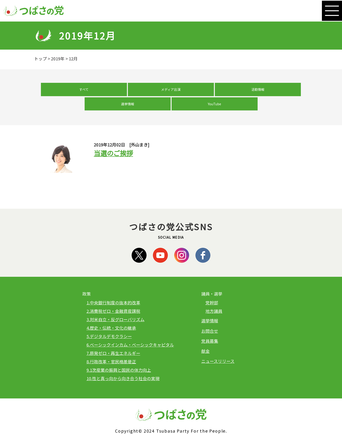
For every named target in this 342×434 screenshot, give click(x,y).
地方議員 (213, 300)
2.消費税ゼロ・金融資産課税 (113, 300)
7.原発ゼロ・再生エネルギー (113, 342)
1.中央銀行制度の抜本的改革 (113, 292)
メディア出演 (131, 91)
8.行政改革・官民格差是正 (111, 351)
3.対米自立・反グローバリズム (115, 309)
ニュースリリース (217, 350)
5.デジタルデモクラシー (109, 326)
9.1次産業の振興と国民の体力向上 (118, 359)
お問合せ (209, 320)
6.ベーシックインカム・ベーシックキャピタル (130, 334)
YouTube (249, 91)
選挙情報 (210, 91)
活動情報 (171, 91)
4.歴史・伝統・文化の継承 (111, 317)
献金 (205, 340)
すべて (93, 91)
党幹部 (211, 292)
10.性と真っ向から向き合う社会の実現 (122, 368)
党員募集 (209, 330)
